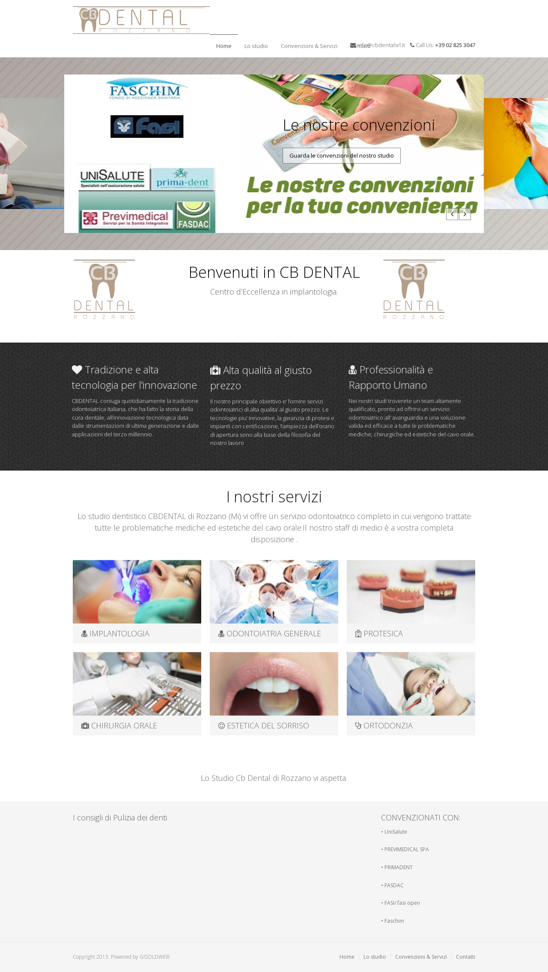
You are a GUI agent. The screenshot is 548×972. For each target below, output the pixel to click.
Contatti (358, 43)
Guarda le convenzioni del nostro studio (341, 155)
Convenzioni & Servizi (309, 46)
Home (224, 46)
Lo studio (254, 43)
